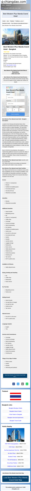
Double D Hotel (12, 456)
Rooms (7, 106)
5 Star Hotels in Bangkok (15, 414)
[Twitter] (18, 384)
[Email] (22, 384)
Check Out (8, 100)
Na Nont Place (12, 453)
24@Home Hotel (11, 466)
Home (3, 5)
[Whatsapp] (27, 384)
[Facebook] (13, 384)
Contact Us (8, 5)
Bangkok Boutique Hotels (15, 408)
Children (21, 106)
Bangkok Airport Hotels (15, 411)
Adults (14, 106)
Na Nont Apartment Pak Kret (11, 450)
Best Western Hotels (11, 65)
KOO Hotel (12, 447)
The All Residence (12, 459)
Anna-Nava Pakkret (12, 463)
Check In (8, 94)
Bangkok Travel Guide (15, 420)
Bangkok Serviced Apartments (15, 417)
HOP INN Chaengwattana (12, 443)
